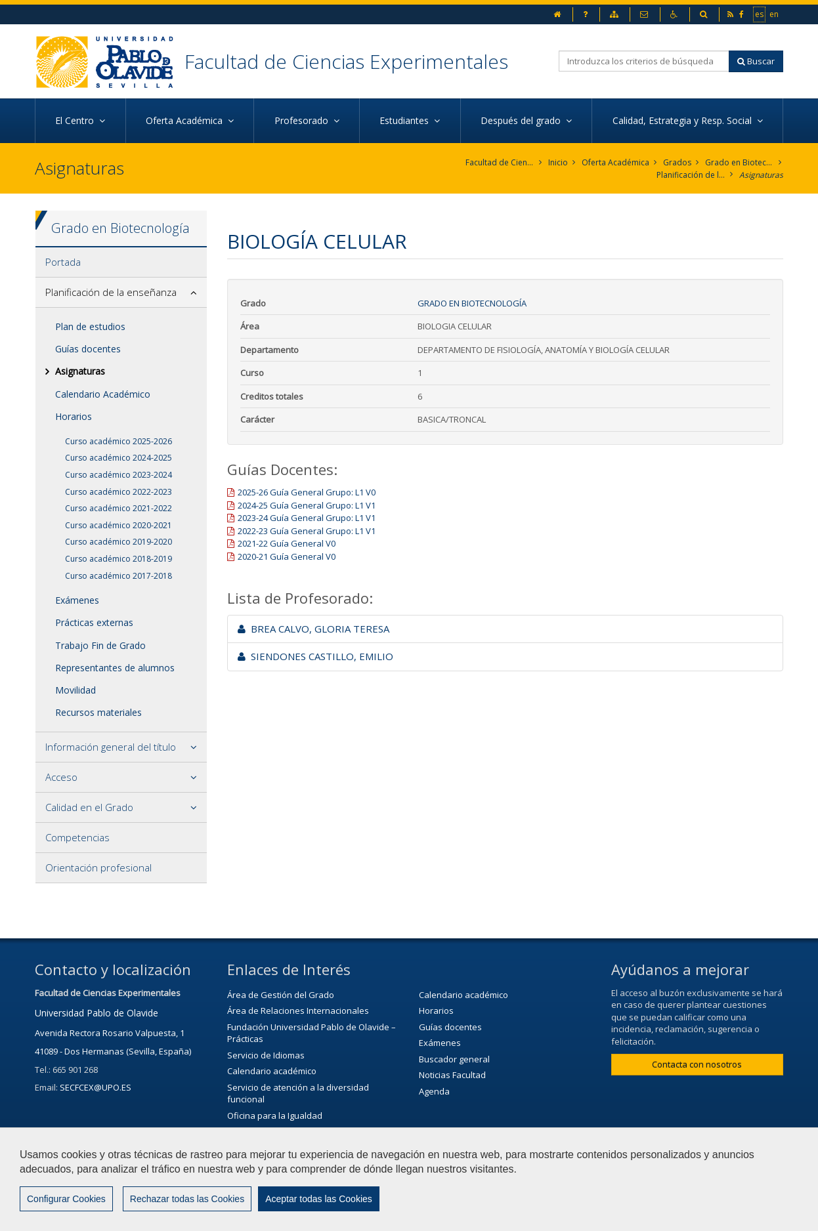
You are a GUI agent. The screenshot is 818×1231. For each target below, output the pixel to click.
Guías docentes (88, 349)
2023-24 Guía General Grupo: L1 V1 (307, 518)
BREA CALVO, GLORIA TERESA (313, 628)
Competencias (77, 837)
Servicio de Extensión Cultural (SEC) (297, 1148)
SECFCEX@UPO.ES (95, 1087)
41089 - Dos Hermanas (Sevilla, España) (113, 1051)
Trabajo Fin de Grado (100, 645)
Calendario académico (271, 1071)
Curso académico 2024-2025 (118, 457)
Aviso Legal (437, 1215)
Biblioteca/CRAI (257, 1132)
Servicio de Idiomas (266, 1055)
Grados (677, 162)
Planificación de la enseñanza (691, 174)
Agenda (434, 1091)
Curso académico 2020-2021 (118, 525)
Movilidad (75, 690)
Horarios (73, 416)
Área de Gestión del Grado (280, 995)
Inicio (558, 162)
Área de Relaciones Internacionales (298, 1010)
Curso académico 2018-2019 (118, 558)
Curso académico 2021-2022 (118, 508)
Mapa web (509, 1215)
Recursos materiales (98, 712)
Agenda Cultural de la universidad (294, 1164)
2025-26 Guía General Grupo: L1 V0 (307, 492)
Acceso (61, 776)
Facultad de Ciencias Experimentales (346, 61)
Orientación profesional (98, 867)
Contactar (367, 1215)
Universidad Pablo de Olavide (96, 1013)
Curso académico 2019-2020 (118, 541)
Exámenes (77, 600)
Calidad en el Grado (89, 807)
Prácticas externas (94, 622)
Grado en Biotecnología (739, 162)
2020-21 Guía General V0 (286, 556)
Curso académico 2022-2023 (118, 491)
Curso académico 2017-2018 (118, 575)
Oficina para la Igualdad (274, 1115)
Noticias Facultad (452, 1075)
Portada (63, 261)
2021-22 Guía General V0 (286, 543)
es (760, 14)
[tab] (121, 262)
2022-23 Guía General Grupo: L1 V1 (307, 531)
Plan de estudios (90, 326)
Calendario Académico (102, 394)
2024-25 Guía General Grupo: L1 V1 (307, 505)
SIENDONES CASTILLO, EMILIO (315, 656)
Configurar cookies (596, 1215)
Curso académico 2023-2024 (118, 474)
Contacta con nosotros (697, 1064)
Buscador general (454, 1059)
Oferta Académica (615, 162)
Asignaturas (761, 174)
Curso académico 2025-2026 (118, 441)
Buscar (756, 61)
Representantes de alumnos (115, 667)
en (774, 14)
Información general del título (110, 746)
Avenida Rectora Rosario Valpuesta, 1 (109, 1033)
